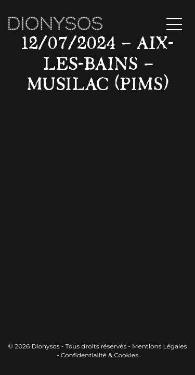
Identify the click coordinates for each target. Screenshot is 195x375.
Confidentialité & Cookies (99, 355)
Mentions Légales (159, 346)
